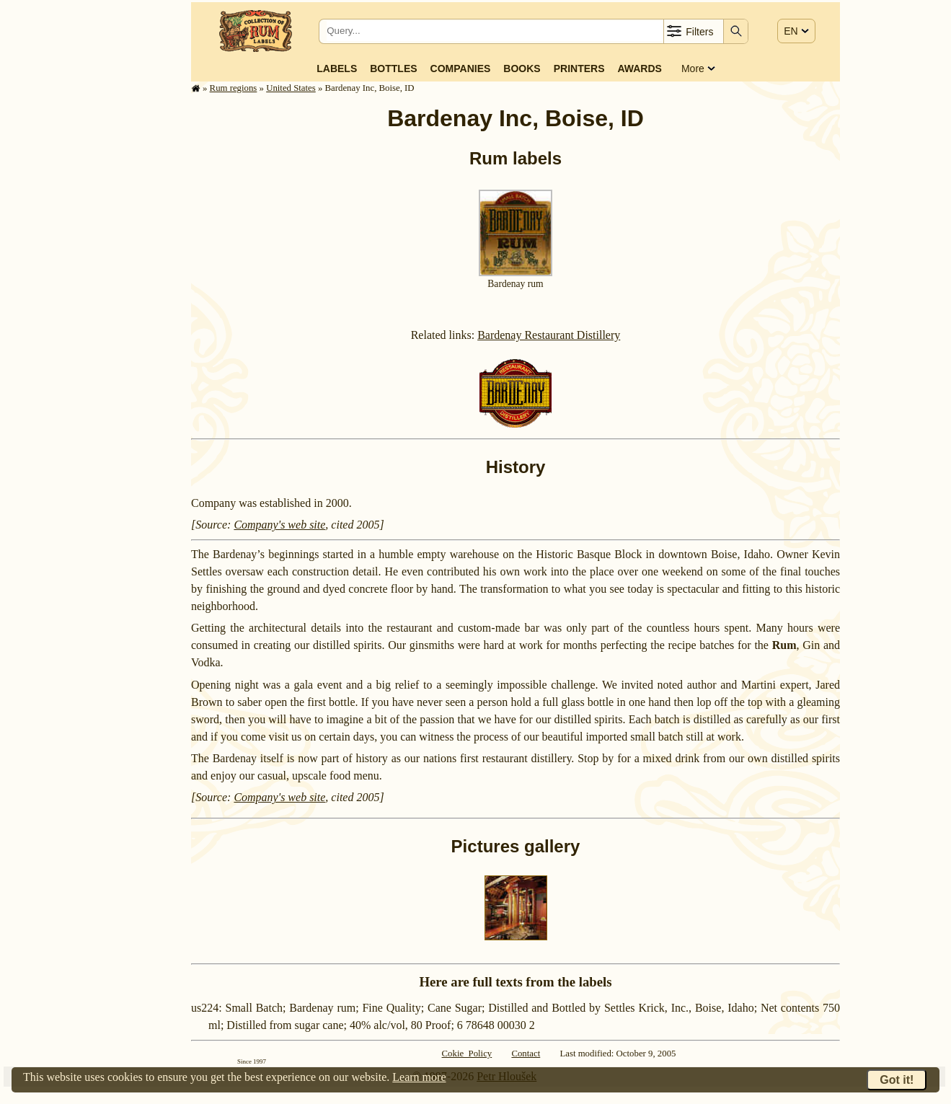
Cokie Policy (467, 1053)
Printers (579, 68)
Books (521, 68)
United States (291, 88)
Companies (460, 68)
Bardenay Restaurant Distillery (548, 335)
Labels (337, 68)
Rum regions (233, 88)
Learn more (419, 1077)
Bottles (393, 68)
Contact (525, 1053)
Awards (639, 68)
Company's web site (279, 524)
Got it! (897, 1080)
